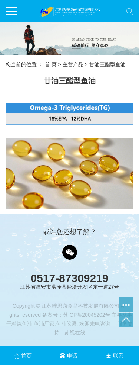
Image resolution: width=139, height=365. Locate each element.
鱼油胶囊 (66, 324)
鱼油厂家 (44, 324)
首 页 (51, 64)
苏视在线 (74, 333)
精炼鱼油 (21, 324)
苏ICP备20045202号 (86, 315)
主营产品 (73, 64)
